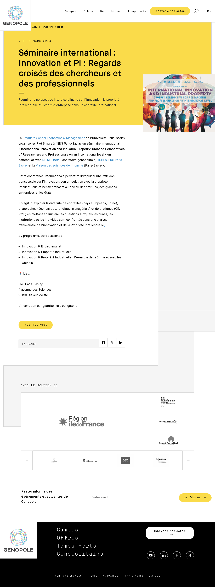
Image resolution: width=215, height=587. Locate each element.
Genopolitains (110, 11)
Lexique (155, 576)
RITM (46, 160)
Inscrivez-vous (36, 325)
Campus (71, 11)
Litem (55, 160)
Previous (27, 460)
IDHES (102, 160)
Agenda (59, 27)
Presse (92, 576)
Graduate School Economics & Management (53, 138)
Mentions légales (68, 576)
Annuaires (110, 576)
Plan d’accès (134, 576)
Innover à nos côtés (170, 11)
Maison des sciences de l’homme (59, 165)
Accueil (36, 27)
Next (188, 460)
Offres (88, 11)
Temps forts (137, 11)
